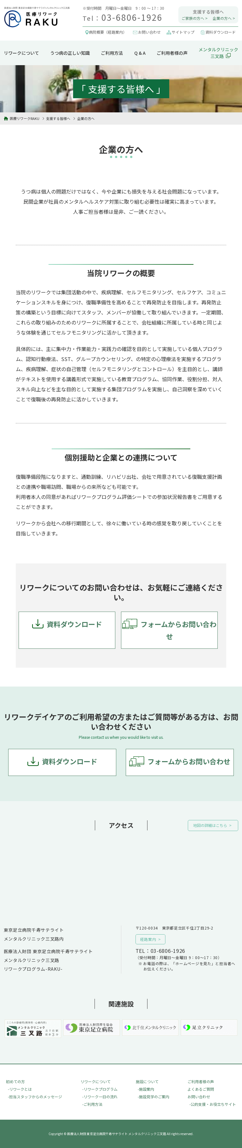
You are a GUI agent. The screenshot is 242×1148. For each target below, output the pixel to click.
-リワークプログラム (100, 1089)
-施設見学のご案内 (153, 1096)
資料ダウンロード (74, 624)
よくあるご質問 (200, 1089)
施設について (147, 1081)
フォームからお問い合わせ (178, 630)
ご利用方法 (112, 53)
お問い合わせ (198, 1096)
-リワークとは (20, 1089)
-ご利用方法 (92, 1104)
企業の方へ (222, 18)
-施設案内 (146, 1089)
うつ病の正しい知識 (70, 53)
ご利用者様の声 (172, 53)
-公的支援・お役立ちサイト (212, 1104)
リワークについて (21, 53)
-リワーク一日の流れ (100, 1096)
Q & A (140, 53)
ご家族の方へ (193, 18)
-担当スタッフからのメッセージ (35, 1096)
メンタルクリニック (218, 52)
